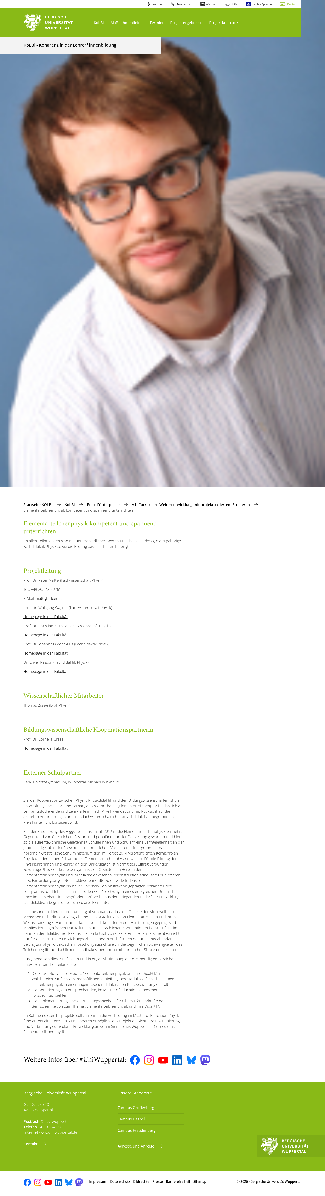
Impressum (98, 1181)
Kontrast (158, 4)
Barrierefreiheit (178, 1181)
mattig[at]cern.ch (50, 598)
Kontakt (31, 1143)
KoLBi (99, 22)
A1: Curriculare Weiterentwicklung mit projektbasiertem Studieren (191, 504)
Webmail (211, 4)
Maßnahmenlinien (126, 22)
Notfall (235, 4)
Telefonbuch (184, 4)
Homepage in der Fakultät (45, 616)
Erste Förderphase (104, 504)
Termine (157, 22)
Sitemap (199, 1181)
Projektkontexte (223, 22)
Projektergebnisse (186, 22)
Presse (157, 1181)
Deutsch (292, 4)
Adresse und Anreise (136, 1146)
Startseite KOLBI (38, 504)
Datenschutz (120, 1181)
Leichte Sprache (262, 4)
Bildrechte (141, 1181)
